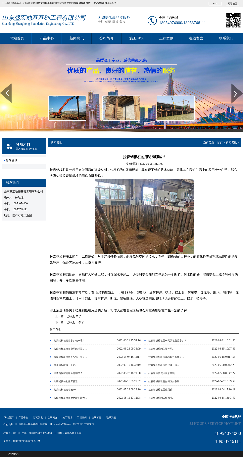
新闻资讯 (77, 38)
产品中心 (47, 38)
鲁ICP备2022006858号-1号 (26, 441)
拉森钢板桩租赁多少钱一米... (163, 365)
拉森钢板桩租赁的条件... (66, 389)
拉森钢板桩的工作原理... (161, 397)
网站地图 (232, 3)
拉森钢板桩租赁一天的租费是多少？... (168, 340)
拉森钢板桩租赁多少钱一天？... (70, 357)
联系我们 (226, 38)
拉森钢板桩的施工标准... (66, 381)
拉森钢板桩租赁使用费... (161, 389)
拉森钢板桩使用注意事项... (162, 373)
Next (233, 85)
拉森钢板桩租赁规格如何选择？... (166, 357)
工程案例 (166, 38)
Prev (2, 85)
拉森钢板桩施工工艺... (65, 365)
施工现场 (136, 38)
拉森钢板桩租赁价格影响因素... (70, 397)
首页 (220, 142)
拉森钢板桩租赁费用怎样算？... (70, 348)
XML (215, 3)
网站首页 (17, 38)
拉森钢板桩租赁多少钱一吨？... (70, 340)
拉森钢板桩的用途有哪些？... (69, 373)
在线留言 (196, 38)
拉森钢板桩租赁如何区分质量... (164, 381)
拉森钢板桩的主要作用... (161, 348)
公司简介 (106, 38)
